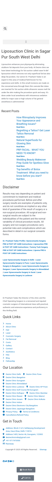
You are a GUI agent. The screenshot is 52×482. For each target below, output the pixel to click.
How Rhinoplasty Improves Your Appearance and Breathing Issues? (31, 120)
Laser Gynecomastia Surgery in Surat (19, 272)
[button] (5, 28)
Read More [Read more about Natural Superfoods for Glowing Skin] (21, 147)
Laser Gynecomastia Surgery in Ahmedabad (30, 269)
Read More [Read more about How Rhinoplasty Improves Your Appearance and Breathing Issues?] (21, 127)
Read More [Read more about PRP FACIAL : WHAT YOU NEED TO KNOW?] (21, 156)
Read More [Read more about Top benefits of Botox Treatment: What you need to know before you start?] (21, 179)
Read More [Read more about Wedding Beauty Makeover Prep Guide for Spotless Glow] (21, 166)
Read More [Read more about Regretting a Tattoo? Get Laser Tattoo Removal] (21, 137)
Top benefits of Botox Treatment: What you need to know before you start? (32, 172)
